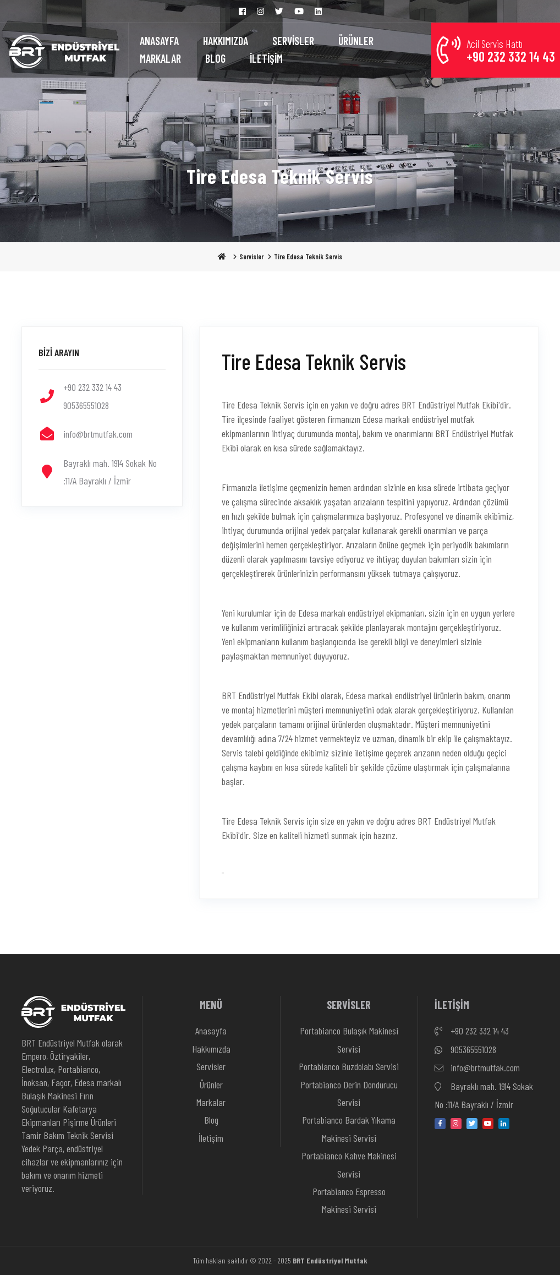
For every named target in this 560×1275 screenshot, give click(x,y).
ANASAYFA (159, 40)
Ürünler (211, 1084)
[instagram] (456, 1123)
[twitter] (471, 1123)
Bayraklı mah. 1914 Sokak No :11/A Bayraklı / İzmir (484, 1094)
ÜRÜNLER (356, 40)
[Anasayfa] (64, 50)
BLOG (215, 58)
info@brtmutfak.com (477, 1068)
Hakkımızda (211, 1049)
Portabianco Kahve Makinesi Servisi (349, 1164)
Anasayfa (211, 1031)
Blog (211, 1120)
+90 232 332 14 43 (472, 1031)
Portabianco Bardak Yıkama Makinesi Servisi (349, 1128)
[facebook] (440, 1123)
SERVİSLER (293, 40)
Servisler (251, 256)
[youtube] (487, 1123)
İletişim (211, 1138)
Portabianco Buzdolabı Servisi (349, 1066)
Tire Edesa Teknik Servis (308, 256)
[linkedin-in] (503, 1123)
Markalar (211, 1102)
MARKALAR (160, 58)
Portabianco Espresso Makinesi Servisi (349, 1200)
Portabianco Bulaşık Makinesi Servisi (349, 1039)
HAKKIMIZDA (225, 40)
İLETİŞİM (266, 58)
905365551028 (465, 1050)
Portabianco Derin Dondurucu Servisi (349, 1093)
